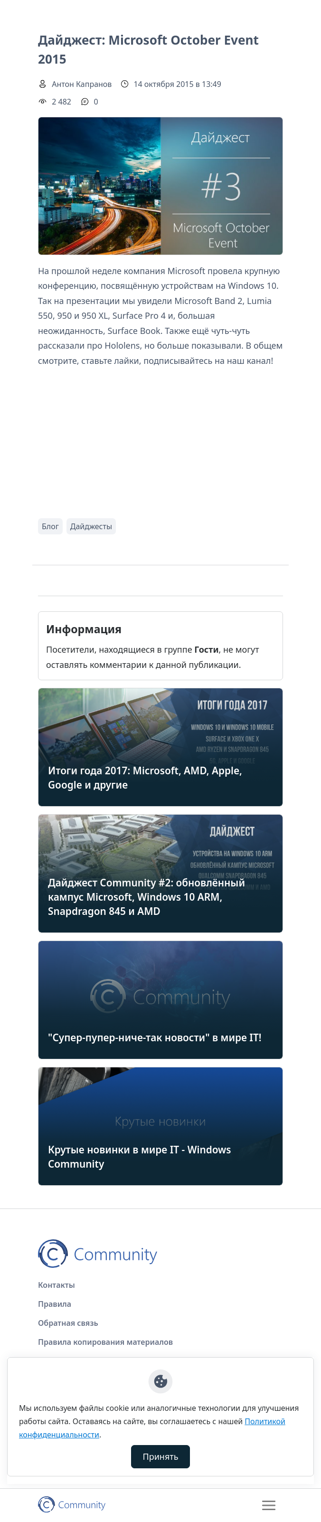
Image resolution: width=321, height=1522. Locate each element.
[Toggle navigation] (269, 1505)
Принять (161, 1456)
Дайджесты (91, 526)
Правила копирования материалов (105, 1342)
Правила (54, 1304)
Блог (50, 526)
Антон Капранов (82, 84)
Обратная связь (68, 1323)
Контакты (56, 1285)
